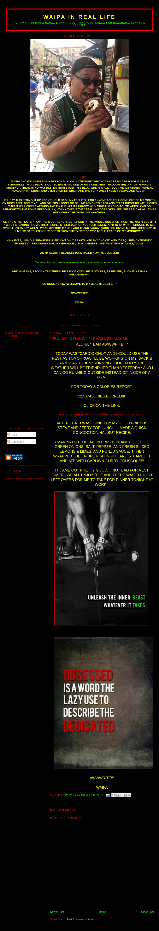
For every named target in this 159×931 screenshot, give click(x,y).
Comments (15, 441)
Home (102, 911)
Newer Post (57, 911)
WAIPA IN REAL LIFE (79, 17)
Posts (12, 434)
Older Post (147, 911)
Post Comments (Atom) (80, 919)
